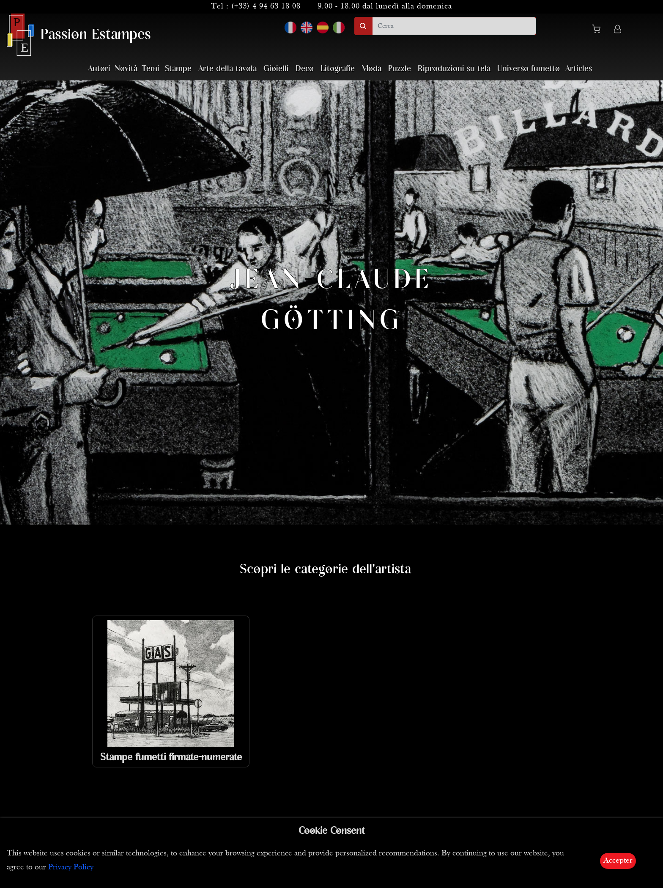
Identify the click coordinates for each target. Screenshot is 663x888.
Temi (150, 68)
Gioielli (276, 68)
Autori (99, 68)
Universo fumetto (528, 68)
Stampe (178, 68)
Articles (578, 68)
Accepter (618, 861)
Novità (126, 68)
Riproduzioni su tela (454, 68)
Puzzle (399, 68)
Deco (305, 68)
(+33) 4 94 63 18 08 (266, 7)
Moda (371, 68)
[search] (454, 26)
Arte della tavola (227, 68)
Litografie (338, 68)
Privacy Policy (70, 867)
